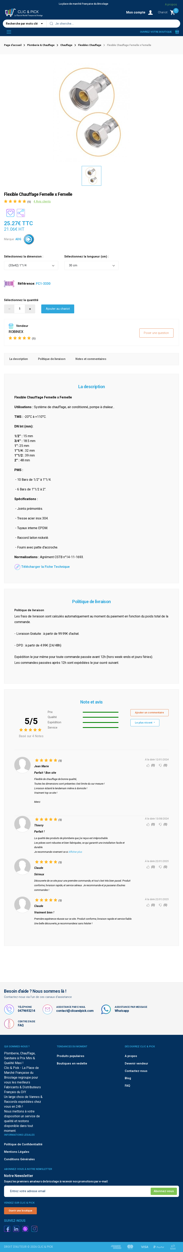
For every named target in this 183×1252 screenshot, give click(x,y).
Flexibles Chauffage (89, 45)
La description (18, 359)
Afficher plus (75, 851)
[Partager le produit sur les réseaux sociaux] (21, 213)
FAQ (21, 1025)
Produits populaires (70, 1056)
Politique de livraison (51, 359)
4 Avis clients (42, 201)
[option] (92, 176)
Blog (128, 1078)
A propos (131, 1056)
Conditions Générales (19, 1159)
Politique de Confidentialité (23, 1144)
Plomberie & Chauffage (41, 45)
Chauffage (66, 45)
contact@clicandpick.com (75, 1011)
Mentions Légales (16, 1152)
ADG (18, 239)
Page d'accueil (12, 45)
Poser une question (156, 333)
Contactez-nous (136, 1071)
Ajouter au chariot (58, 309)
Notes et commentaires (90, 359)
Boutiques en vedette (72, 1063)
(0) (151, 765)
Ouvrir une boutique (20, 1210)
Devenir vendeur (136, 1063)
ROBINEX (16, 331)
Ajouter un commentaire (149, 712)
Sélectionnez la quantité (21, 300)
